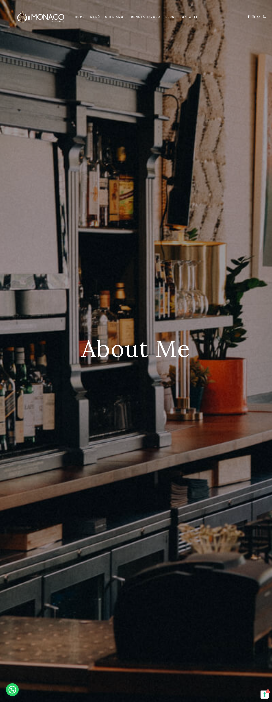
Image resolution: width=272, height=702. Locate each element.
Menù (95, 17)
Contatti (188, 17)
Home (80, 17)
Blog (170, 17)
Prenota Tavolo (144, 17)
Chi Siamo (114, 17)
